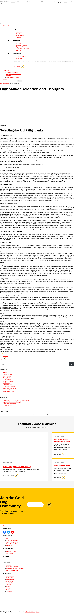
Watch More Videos (10, 475)
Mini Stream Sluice (20, 56)
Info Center (6, 70)
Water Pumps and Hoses (12, 77)
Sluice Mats (19, 33)
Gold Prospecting (7, 384)
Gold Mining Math (7, 405)
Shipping (8, 75)
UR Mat (8, 586)
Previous (4, 356)
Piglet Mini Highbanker (21, 47)
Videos (5, 68)
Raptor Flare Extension (12, 570)
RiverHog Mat (9, 581)
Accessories (19, 32)
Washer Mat (9, 588)
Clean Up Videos (7, 374)
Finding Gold (6, 377)
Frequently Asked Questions (13, 74)
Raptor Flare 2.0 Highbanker (23, 48)
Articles (5, 372)
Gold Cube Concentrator (9, 403)
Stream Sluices (20, 35)
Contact (5, 79)
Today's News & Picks (8, 391)
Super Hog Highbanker (22, 45)
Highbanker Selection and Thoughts (12, 402)
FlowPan (8, 565)
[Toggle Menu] (0, 23)
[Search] (71, 364)
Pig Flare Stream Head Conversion (15, 568)
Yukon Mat (9, 591)
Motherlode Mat (10, 577)
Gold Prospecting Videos (9, 388)
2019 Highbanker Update (62, 465)
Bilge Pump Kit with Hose (12, 566)
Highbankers (19, 37)
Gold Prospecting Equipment (10, 386)
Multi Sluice (19, 50)
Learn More (18, 66)
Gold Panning (6, 383)
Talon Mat (8, 584)
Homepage (6, 526)
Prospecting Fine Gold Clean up (17, 467)
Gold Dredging (7, 379)
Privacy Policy (35, 612)
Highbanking (6, 389)
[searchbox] (10, 81)
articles (8, 83)
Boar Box (18, 43)
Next (3, 359)
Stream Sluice (19, 58)
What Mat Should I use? (12, 72)
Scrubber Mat (9, 583)
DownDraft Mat (10, 576)
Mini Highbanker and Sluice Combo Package (62, 440)
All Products (6, 25)
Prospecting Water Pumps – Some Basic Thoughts (16, 400)
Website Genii (28, 612)
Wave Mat (8, 589)
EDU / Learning (7, 376)
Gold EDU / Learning (8, 381)
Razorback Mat (10, 579)
